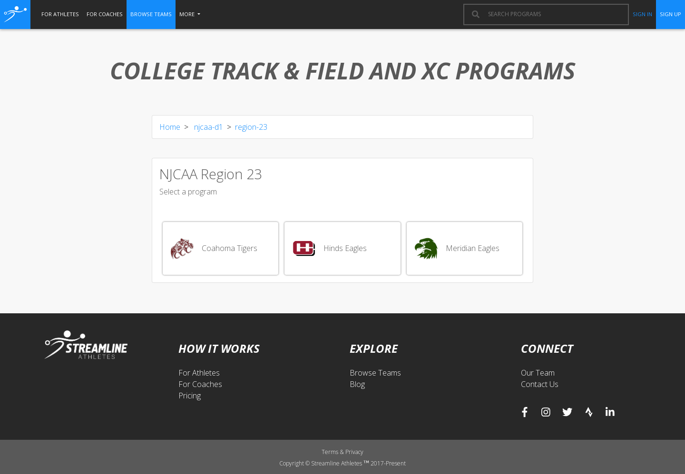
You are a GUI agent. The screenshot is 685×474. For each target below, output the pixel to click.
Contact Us (539, 384)
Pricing (189, 395)
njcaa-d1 (207, 127)
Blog (357, 384)
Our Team (538, 373)
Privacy (354, 452)
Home (169, 127)
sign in (642, 14)
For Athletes (199, 373)
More (187, 14)
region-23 (251, 127)
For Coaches (200, 384)
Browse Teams (375, 373)
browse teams (151, 14)
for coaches (105, 14)
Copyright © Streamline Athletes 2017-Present (342, 463)
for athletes (60, 14)
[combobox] (553, 14)
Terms (331, 452)
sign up (670, 14)
